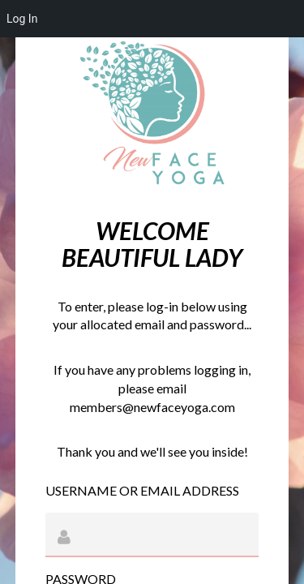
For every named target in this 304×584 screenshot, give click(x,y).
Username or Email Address (142, 490)
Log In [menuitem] (21, 18)
